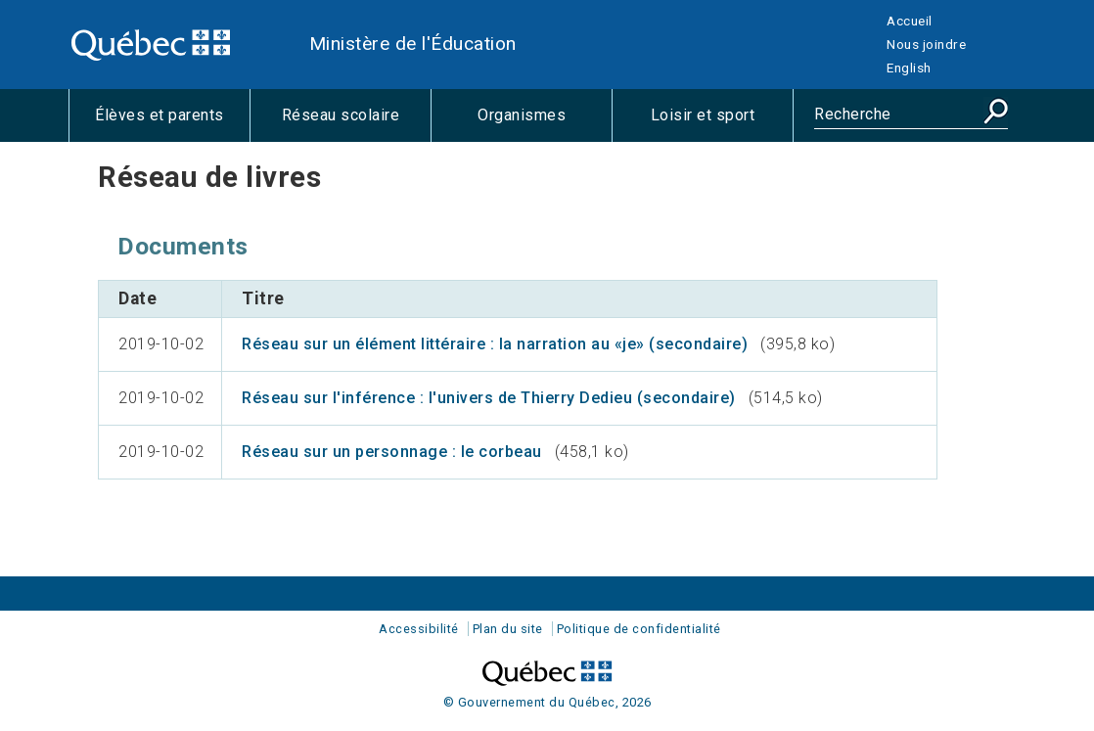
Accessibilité (419, 628)
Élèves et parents (172, 123)
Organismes (545, 123)
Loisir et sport (722, 123)
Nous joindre (926, 44)
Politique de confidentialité (639, 628)
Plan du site (508, 628)
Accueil (910, 20)
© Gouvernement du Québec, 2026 (547, 702)
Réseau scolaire (356, 123)
